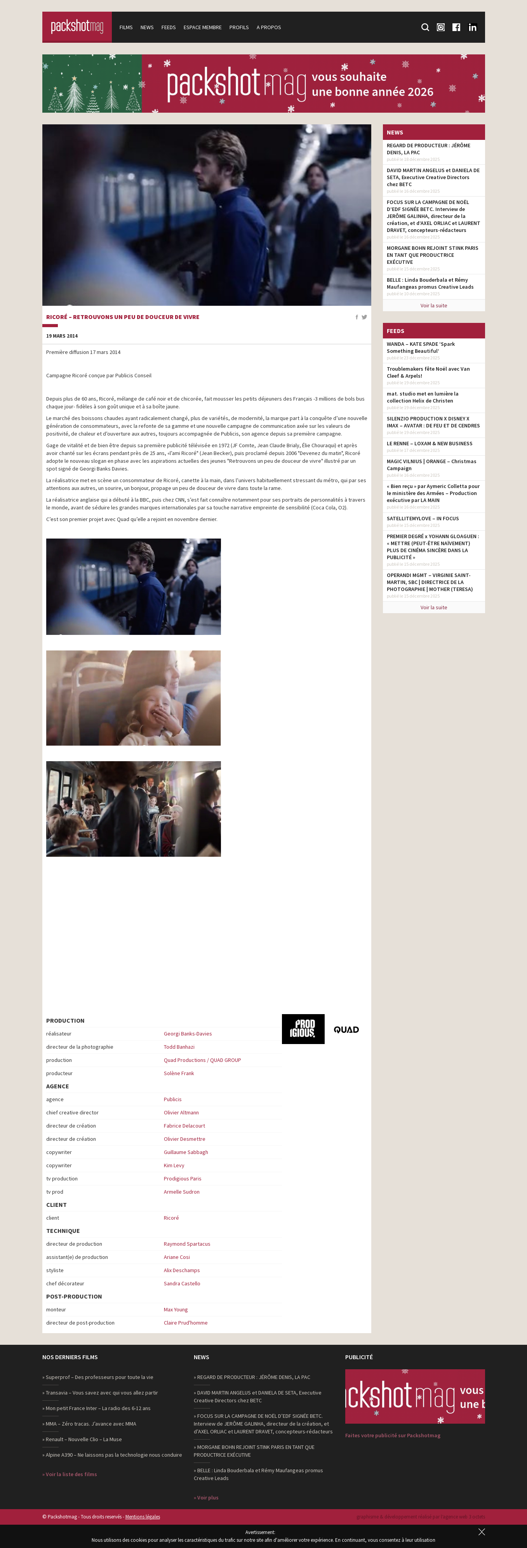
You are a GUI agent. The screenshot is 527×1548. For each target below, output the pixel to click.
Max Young (176, 1309)
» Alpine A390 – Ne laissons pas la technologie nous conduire (112, 1454)
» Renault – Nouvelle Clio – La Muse (82, 1439)
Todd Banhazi (179, 1046)
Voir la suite (434, 305)
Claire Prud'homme (186, 1322)
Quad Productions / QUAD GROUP (202, 1059)
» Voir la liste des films (69, 1474)
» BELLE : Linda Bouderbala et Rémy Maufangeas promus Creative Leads (258, 1474)
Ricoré (171, 1217)
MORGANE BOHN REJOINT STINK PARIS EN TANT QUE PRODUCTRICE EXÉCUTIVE (432, 254)
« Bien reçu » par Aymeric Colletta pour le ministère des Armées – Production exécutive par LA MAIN (433, 493)
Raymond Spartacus (187, 1243)
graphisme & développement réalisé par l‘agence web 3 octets (421, 1516)
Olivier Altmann (181, 1112)
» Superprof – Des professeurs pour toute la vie (97, 1377)
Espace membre (203, 27)
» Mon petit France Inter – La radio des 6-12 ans (96, 1408)
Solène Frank (179, 1073)
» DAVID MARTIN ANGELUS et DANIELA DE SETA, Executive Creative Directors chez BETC (258, 1396)
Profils (239, 27)
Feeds (169, 27)
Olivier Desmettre (184, 1138)
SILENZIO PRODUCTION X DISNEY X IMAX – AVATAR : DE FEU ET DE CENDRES (433, 422)
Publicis (173, 1099)
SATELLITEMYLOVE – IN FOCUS (423, 518)
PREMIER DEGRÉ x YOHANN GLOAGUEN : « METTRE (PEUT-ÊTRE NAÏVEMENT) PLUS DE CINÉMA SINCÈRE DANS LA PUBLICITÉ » (433, 547)
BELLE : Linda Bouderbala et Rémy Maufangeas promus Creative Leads (430, 283)
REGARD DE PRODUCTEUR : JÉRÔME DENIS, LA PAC (428, 149)
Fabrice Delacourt (184, 1125)
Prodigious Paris (183, 1178)
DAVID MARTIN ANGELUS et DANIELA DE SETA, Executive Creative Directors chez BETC (433, 177)
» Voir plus (206, 1497)
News (147, 27)
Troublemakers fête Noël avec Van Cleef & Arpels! (428, 372)
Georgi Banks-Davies (188, 1033)
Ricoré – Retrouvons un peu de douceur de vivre (123, 317)
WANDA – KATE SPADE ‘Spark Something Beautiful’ (421, 347)
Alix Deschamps (182, 1270)
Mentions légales (142, 1516)
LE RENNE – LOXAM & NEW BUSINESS (430, 443)
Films (126, 27)
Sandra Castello (182, 1283)
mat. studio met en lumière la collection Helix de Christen (423, 397)
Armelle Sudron (182, 1191)
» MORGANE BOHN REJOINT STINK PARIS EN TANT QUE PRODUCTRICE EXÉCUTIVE (254, 1450)
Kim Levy (174, 1165)
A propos (269, 27)
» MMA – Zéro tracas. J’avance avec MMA (89, 1423)
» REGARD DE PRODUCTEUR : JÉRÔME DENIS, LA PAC (252, 1377)
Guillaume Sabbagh (186, 1152)
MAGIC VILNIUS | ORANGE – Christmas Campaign (432, 465)
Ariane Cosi (177, 1256)
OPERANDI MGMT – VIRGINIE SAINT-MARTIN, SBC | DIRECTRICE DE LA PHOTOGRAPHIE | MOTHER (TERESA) (430, 582)
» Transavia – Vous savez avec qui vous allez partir (100, 1392)
